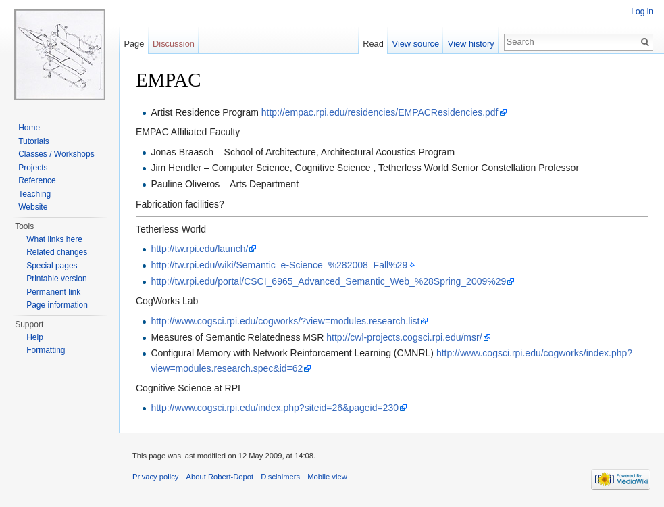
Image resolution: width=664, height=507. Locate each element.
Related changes (56, 252)
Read (373, 44)
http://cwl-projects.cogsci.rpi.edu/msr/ (404, 337)
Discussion (174, 44)
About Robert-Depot (220, 477)
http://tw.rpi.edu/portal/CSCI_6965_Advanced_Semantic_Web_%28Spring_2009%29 (328, 281)
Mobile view (327, 477)
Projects (32, 167)
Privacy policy (155, 477)
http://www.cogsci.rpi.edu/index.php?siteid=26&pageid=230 (275, 407)
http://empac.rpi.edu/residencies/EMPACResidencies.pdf (380, 112)
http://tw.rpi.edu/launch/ (199, 248)
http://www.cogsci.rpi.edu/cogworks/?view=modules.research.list (285, 321)
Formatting (45, 350)
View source (415, 44)
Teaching (34, 194)
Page (134, 44)
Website (32, 207)
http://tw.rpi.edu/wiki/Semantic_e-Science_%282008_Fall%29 (279, 265)
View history (471, 44)
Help (34, 337)
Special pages (51, 265)
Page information (57, 305)
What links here (54, 239)
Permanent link (53, 292)
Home (29, 127)
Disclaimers (280, 477)
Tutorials (33, 141)
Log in (642, 11)
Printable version (56, 278)
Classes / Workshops (56, 154)
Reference (36, 180)
